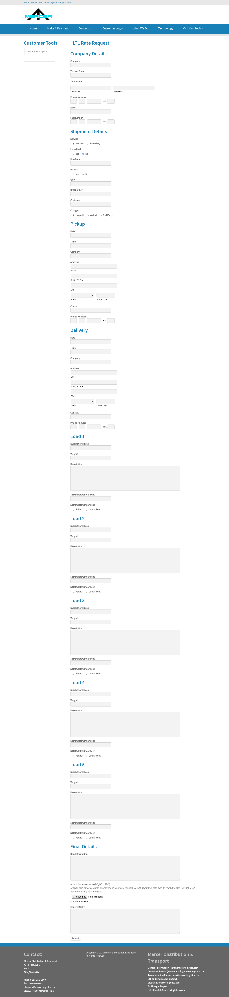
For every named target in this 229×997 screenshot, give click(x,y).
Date (72, 231)
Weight (74, 454)
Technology (165, 28)
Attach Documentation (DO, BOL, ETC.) (90, 884)
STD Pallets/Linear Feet (82, 494)
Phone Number (78, 97)
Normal (78, 143)
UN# (72, 179)
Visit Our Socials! (194, 28)
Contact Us (86, 28)
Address (74, 262)
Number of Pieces (79, 443)
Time (73, 241)
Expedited (75, 149)
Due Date (75, 159)
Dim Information (79, 854)
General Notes (77, 907)
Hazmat (74, 169)
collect (92, 215)
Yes (76, 153)
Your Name (76, 81)
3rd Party (106, 215)
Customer (75, 200)
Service (74, 139)
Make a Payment (58, 28)
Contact (74, 306)
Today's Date (77, 71)
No (85, 153)
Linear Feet (93, 509)
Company (75, 61)
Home (33, 28)
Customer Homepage (36, 51)
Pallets (78, 509)
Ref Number (76, 190)
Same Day (93, 143)
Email (73, 107)
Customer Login (112, 28)
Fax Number (76, 117)
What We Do (140, 28)
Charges (74, 210)
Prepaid (78, 215)
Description (76, 464)
